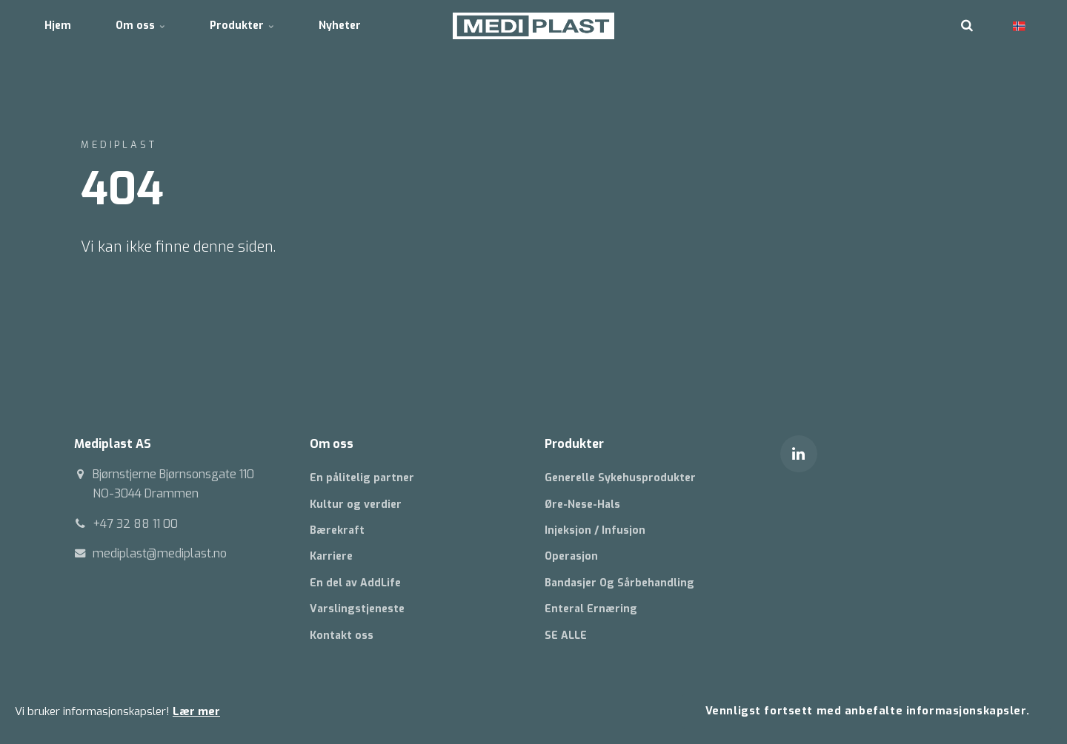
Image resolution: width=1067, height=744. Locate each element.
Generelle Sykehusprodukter (620, 478)
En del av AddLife (355, 583)
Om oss (140, 26)
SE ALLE (566, 636)
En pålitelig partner (362, 478)
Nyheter (340, 26)
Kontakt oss (341, 636)
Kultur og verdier (356, 504)
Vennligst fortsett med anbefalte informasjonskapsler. (867, 711)
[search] (967, 26)
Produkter (242, 26)
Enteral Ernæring (591, 609)
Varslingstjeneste (357, 609)
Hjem (57, 26)
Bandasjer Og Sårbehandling (619, 583)
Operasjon (571, 556)
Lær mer (196, 711)
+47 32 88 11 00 (135, 524)
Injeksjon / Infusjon (595, 530)
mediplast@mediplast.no (160, 553)
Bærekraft (337, 530)
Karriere (331, 556)
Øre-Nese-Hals (582, 504)
